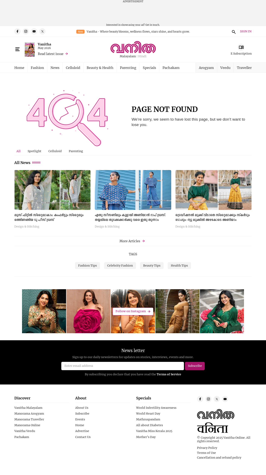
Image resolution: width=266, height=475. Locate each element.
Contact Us (83, 437)
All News (27, 162)
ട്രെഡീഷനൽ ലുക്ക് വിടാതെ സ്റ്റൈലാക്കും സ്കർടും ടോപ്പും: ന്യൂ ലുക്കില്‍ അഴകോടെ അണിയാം (212, 217)
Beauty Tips (151, 265)
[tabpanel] (133, 200)
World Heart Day (148, 413)
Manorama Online (27, 425)
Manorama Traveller (29, 419)
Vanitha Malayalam (28, 408)
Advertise (82, 431)
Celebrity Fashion (120, 265)
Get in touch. (152, 24)
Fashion (37, 67)
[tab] (18, 151)
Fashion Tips (87, 265)
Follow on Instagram (131, 311)
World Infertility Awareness (156, 408)
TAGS (133, 254)
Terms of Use (206, 453)
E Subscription (241, 53)
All (18, 151)
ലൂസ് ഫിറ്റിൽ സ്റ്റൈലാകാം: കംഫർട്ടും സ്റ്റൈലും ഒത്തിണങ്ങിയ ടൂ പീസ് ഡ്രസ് (48, 217)
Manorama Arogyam (29, 413)
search (233, 31)
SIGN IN (245, 31)
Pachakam (171, 67)
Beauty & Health (100, 67)
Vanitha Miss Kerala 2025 (154, 431)
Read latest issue (50, 54)
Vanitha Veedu (24, 431)
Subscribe (82, 413)
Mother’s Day (146, 437)
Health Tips (179, 265)
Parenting (128, 67)
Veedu (225, 67)
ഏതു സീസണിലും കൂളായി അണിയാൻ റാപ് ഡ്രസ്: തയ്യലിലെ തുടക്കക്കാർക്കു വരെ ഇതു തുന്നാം (130, 217)
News (54, 67)
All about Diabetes (149, 425)
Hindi (142, 56)
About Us (81, 408)
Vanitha (44, 44)
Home (19, 67)
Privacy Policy (207, 448)
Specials (149, 67)
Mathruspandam (148, 419)
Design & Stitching (26, 226)
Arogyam (206, 67)
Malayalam (128, 56)
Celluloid (73, 67)
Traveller (244, 67)
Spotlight (34, 151)
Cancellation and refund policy (219, 457)
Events (80, 419)
